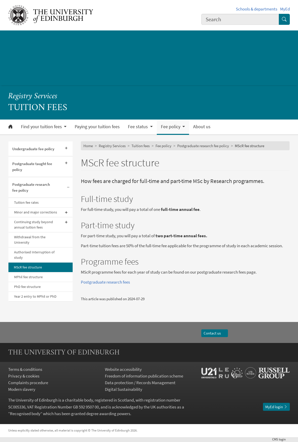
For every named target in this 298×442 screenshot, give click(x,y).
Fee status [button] (138, 127)
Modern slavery (21, 389)
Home (88, 145)
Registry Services (32, 96)
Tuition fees (140, 145)
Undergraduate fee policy (33, 148)
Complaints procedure (28, 382)
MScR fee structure (28, 267)
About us (202, 127)
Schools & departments (256, 9)
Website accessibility (123, 369)
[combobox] (240, 19)
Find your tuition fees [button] (42, 127)
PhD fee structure (27, 286)
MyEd (285, 9)
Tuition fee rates (26, 202)
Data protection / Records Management (140, 382)
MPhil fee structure (28, 277)
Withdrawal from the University (30, 240)
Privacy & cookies (23, 376)
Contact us (214, 333)
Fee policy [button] (171, 127)
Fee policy (163, 145)
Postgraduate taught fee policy (32, 166)
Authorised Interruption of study (34, 255)
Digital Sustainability (123, 389)
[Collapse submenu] (68, 187)
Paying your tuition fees (97, 127)
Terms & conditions (25, 369)
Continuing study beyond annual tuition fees (33, 225)
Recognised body (25, 413)
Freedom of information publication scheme (144, 376)
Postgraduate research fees (105, 282)
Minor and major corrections (35, 212)
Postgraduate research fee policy (31, 187)
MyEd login (276, 406)
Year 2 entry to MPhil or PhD (35, 296)
